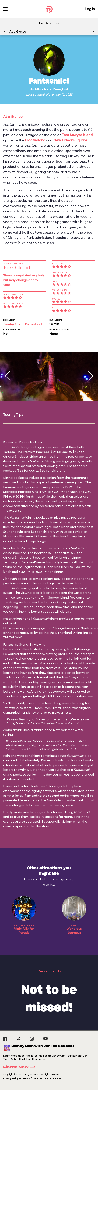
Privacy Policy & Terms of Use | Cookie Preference (32, 1078)
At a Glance (17, 31)
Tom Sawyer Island (77, 135)
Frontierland (35, 140)
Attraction (42, 89)
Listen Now (20, 1067)
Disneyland (60, 89)
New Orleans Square (70, 140)
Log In (90, 9)
